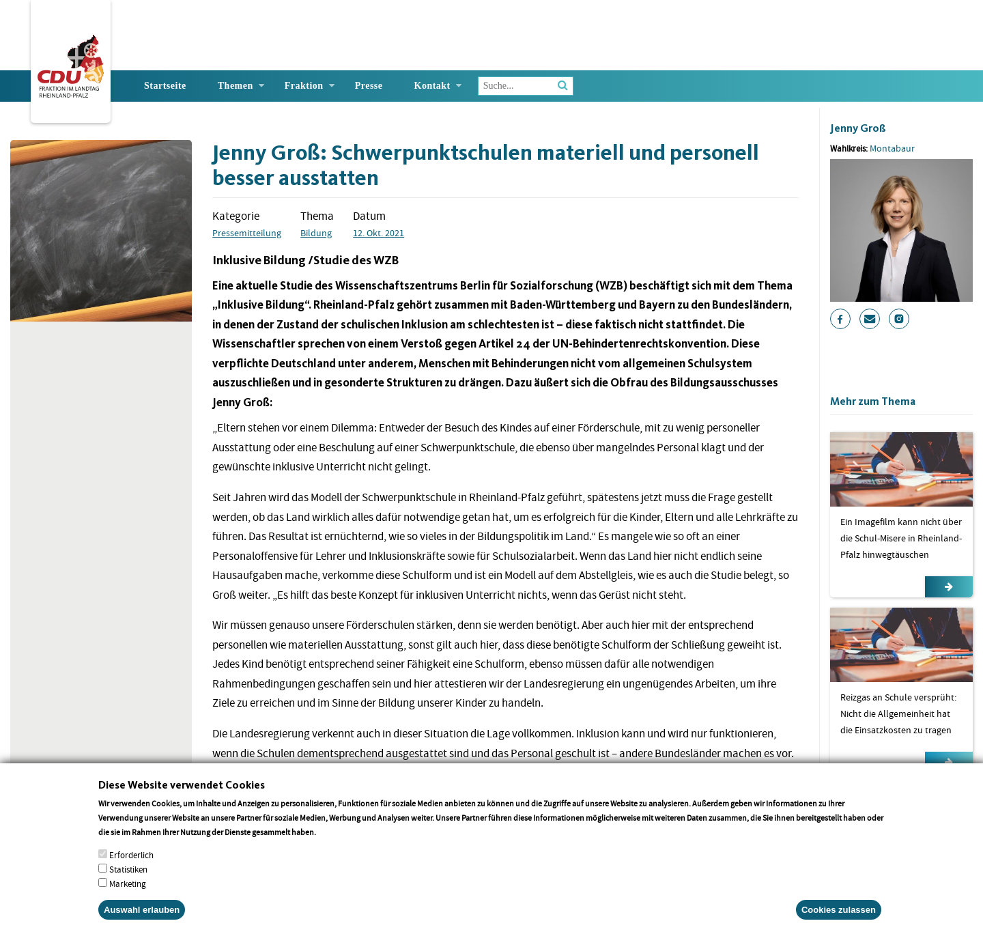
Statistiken (128, 879)
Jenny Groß (858, 128)
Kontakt (432, 86)
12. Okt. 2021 (378, 233)
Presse (369, 86)
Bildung (316, 233)
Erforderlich (131, 865)
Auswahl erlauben (142, 919)
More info (335, 841)
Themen (235, 86)
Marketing (127, 893)
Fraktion (304, 86)
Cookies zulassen (838, 919)
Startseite (165, 86)
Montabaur (892, 148)
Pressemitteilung (246, 233)
